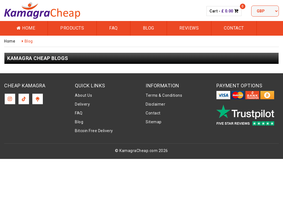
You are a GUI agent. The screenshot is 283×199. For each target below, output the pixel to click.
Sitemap (154, 122)
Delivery (82, 104)
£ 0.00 (227, 11)
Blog (148, 28)
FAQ (113, 28)
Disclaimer (155, 104)
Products (72, 28)
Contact (234, 28)
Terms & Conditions (164, 95)
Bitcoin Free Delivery (94, 131)
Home (26, 28)
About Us (83, 95)
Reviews (189, 28)
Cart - (224, 11)
